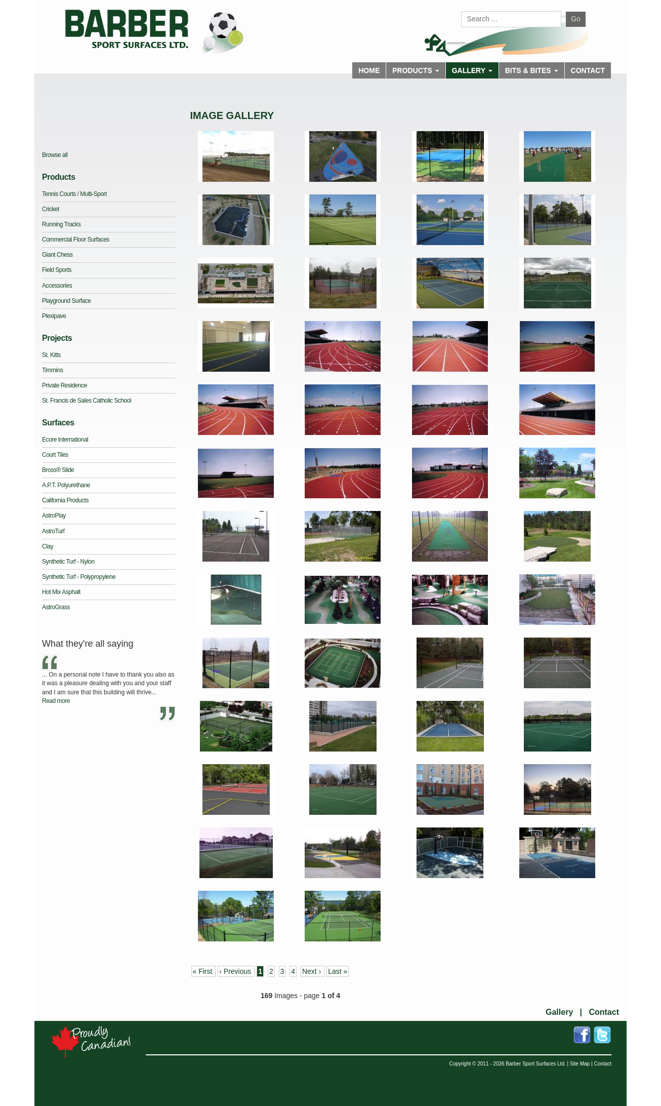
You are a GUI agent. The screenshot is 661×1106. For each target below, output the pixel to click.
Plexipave (54, 316)
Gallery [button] (472, 70)
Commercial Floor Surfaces (75, 239)
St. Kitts (51, 355)
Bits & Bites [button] (531, 70)
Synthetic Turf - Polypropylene (78, 576)
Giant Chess (57, 254)
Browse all (54, 155)
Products (58, 177)
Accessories (57, 285)
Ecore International (65, 439)
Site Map (580, 1063)
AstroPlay (54, 515)
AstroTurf (53, 531)
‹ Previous (236, 971)
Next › (312, 971)
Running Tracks (61, 224)
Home (369, 70)
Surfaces (58, 422)
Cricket (50, 209)
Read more (56, 700)
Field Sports (56, 269)
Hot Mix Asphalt (61, 592)
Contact (588, 70)
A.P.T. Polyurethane (66, 485)
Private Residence (64, 385)
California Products (65, 500)
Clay (47, 546)
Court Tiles (55, 454)
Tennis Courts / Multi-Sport (74, 194)
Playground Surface (66, 300)
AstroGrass (56, 607)
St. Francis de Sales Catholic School (86, 400)
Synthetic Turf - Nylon (68, 561)
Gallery (559, 1012)
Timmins (52, 370)
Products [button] (415, 70)
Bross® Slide (58, 469)
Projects (57, 338)
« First (204, 971)
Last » (337, 971)
